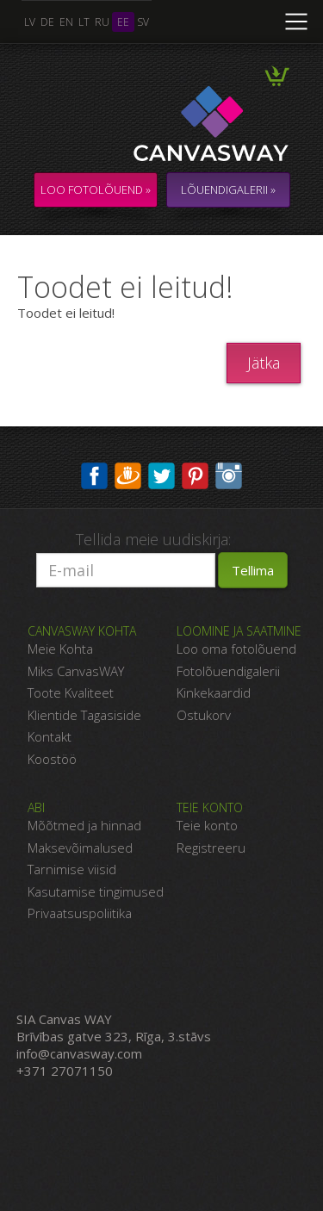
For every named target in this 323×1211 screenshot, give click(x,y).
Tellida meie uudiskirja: (153, 539)
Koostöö (52, 758)
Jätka (263, 362)
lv (29, 22)
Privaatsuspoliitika (80, 913)
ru (102, 22)
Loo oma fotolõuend (236, 648)
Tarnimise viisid (72, 869)
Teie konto (207, 825)
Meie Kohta (60, 648)
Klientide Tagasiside (84, 714)
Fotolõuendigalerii (228, 671)
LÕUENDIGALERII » (228, 189)
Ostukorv (204, 714)
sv (143, 22)
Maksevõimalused (80, 847)
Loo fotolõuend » (95, 189)
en (66, 22)
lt (84, 22)
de (47, 22)
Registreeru (211, 847)
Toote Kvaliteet (71, 692)
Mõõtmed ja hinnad (84, 825)
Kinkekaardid (214, 692)
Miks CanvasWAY (76, 671)
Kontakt (49, 736)
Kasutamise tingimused (96, 891)
